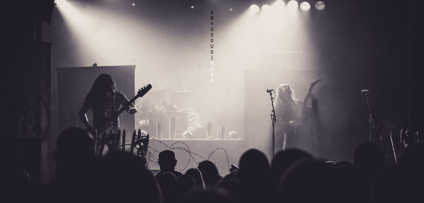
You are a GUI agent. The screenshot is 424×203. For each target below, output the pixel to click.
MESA (212, 72)
